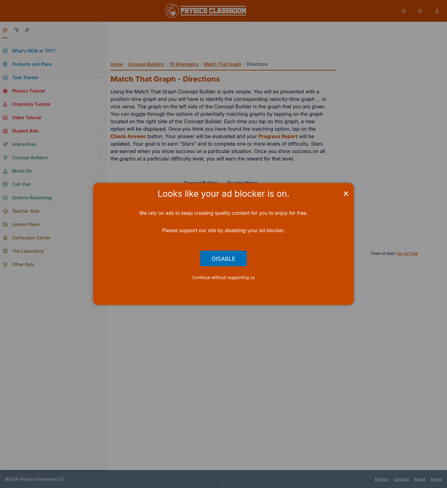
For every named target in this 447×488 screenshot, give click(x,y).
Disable (223, 258)
